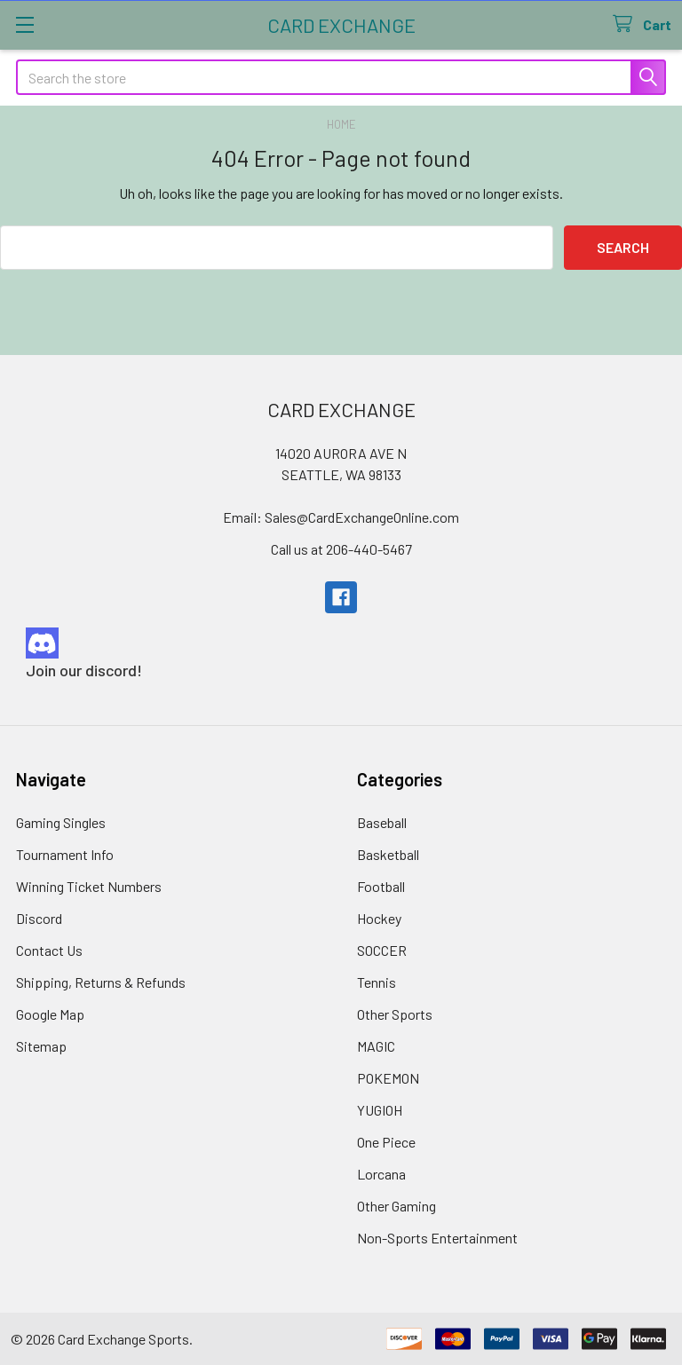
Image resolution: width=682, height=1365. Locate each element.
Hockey (379, 918)
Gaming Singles (61, 822)
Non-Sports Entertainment (437, 1237)
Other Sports (394, 1014)
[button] (341, 643)
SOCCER (382, 950)
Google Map (50, 1014)
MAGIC (376, 1046)
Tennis (376, 982)
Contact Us (49, 950)
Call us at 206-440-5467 (341, 548)
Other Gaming (396, 1205)
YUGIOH (379, 1109)
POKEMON (388, 1077)
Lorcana (381, 1173)
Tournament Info (65, 854)
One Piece (386, 1141)
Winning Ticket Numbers (89, 886)
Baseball (382, 822)
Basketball (388, 854)
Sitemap (41, 1046)
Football (381, 886)
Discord (39, 918)
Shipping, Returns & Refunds (101, 982)
